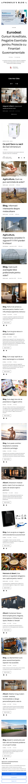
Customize (14, 777)
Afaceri (14, 27)
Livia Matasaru (5, 246)
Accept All (14, 773)
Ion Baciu (4, 314)
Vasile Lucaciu (8, 157)
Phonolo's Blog (14, 3)
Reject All (14, 781)
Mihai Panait (15, 67)
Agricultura (6, 141)
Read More (7, 322)
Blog (11, 141)
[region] (14, 771)
